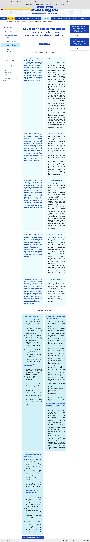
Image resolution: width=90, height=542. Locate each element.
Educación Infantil (11, 41)
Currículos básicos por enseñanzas (11, 36)
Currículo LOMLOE (8, 27)
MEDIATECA (82, 18)
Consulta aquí (75, 35)
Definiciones (8, 31)
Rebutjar (49, 7)
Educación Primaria (11, 45)
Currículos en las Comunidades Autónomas (10, 73)
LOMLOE (10, 18)
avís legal (62, 4)
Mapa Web (65, 540)
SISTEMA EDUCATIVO (22, 18)
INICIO (3, 18)
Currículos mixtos (10, 61)
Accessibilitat (73, 540)
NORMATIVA (72, 18)
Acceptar (41, 7)
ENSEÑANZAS (35, 18)
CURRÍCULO (45, 18)
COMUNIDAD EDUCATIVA (59, 18)
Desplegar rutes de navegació (2, 21)
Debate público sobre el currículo (10, 79)
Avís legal (80, 540)
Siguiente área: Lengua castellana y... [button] (33, 537)
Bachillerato (9, 57)
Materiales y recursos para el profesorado (11, 66)
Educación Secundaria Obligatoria (9, 51)
